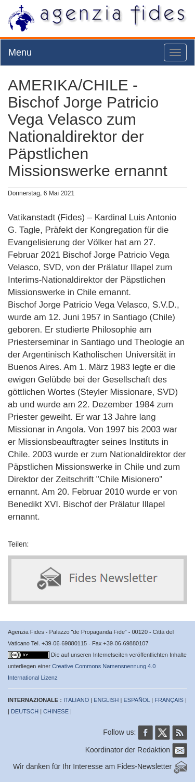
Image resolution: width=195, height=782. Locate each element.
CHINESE (56, 711)
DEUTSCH (24, 711)
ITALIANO (76, 700)
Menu (20, 52)
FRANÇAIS (169, 700)
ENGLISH (106, 700)
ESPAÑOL (137, 700)
